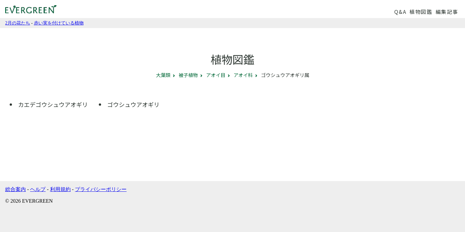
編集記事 (447, 11)
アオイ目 (215, 75)
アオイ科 (243, 75)
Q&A (400, 11)
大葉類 (163, 75)
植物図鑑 (420, 11)
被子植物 (188, 75)
